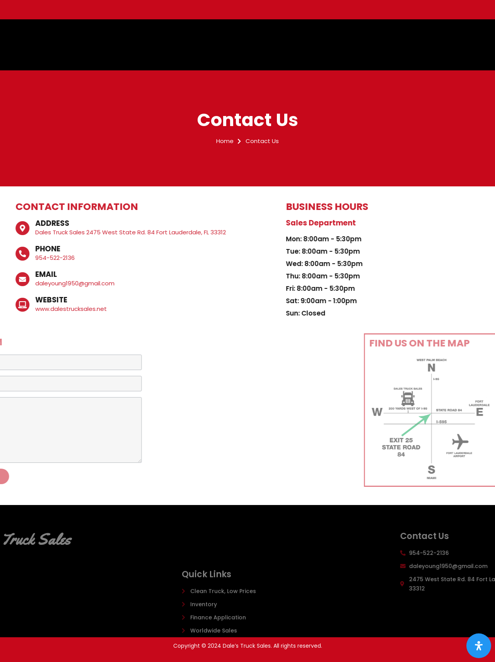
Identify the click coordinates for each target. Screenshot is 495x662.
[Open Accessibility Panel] (478, 645)
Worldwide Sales (399, 37)
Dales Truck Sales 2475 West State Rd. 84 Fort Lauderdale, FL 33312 (99, 232)
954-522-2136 (23, 258)
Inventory (293, 37)
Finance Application (341, 37)
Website (20, 300)
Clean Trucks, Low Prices (237, 37)
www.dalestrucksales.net (39, 309)
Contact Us (220, 52)
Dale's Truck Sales (96, 45)
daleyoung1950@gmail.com (43, 283)
